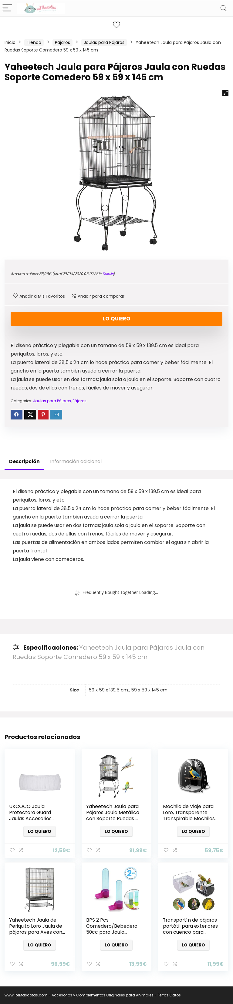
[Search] (223, 8)
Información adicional (76, 461)
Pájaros (62, 42)
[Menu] (7, 8)
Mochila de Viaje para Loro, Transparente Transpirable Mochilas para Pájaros (189, 815)
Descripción (24, 461)
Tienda (34, 42)
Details (108, 273)
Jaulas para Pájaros (104, 42)
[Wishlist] (116, 25)
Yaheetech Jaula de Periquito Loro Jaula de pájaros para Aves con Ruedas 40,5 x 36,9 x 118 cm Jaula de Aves (35, 932)
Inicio (10, 42)
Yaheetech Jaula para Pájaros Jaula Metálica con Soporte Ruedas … (112, 812)
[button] (225, 93)
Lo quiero (116, 318)
